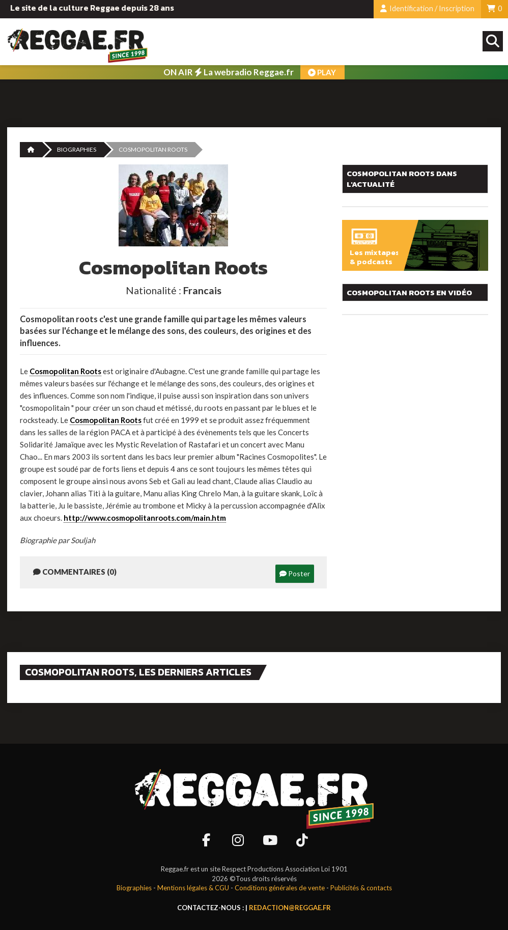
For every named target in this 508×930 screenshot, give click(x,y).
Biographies (76, 149)
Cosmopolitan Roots (65, 371)
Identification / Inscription (427, 8)
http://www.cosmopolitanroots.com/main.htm (145, 517)
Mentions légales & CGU (193, 888)
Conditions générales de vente (280, 888)
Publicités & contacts (361, 888)
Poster (294, 573)
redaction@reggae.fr (290, 908)
